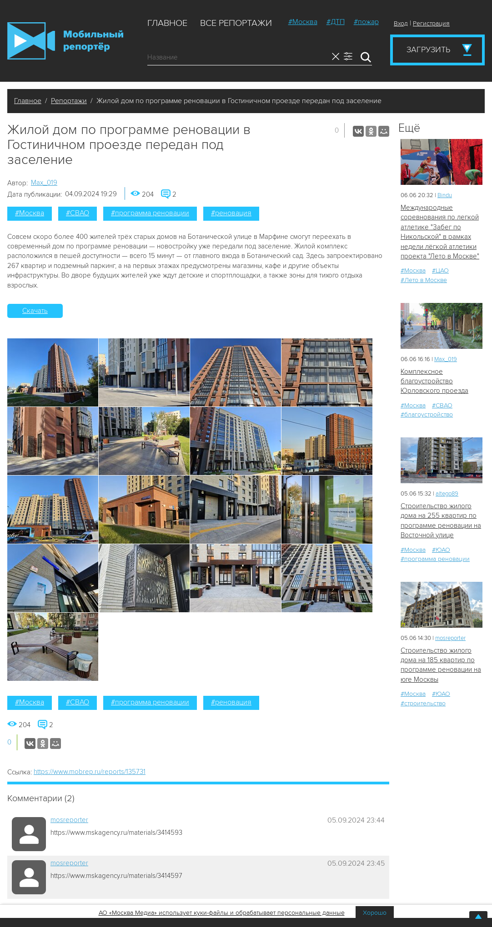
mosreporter (69, 820)
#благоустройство (427, 414)
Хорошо (375, 913)
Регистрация (431, 23)
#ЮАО (441, 550)
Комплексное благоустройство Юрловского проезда (434, 381)
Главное (167, 23)
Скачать (35, 311)
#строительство (423, 703)
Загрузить (428, 50)
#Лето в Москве (424, 280)
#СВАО (77, 213)
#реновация (231, 213)
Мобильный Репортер (65, 40)
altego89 (447, 493)
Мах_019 (44, 182)
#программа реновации (150, 213)
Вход (401, 23)
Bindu (444, 195)
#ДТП (335, 21)
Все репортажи (236, 23)
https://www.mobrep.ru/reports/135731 (90, 772)
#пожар (366, 21)
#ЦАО (440, 270)
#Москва (302, 21)
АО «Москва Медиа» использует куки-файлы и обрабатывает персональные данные (222, 913)
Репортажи (69, 100)
